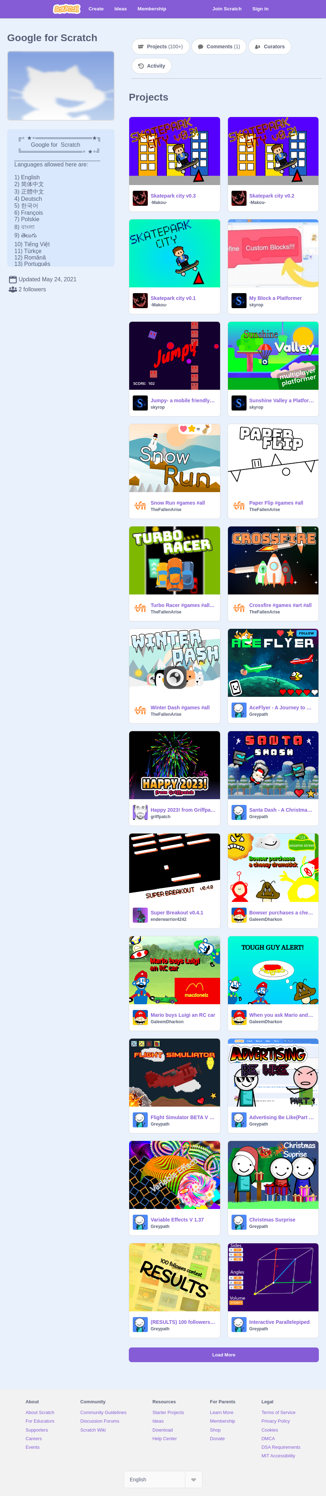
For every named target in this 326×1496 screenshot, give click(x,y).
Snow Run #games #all (178, 503)
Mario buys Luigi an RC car (183, 1015)
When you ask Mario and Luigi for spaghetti (282, 1015)
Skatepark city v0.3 (173, 196)
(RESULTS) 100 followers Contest (183, 1322)
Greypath (258, 714)
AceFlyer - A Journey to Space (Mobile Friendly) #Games (282, 707)
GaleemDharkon (265, 919)
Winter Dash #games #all (180, 707)
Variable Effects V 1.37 (177, 1220)
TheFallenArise (166, 509)
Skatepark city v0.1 (173, 298)
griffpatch (160, 816)
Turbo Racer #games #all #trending (183, 605)
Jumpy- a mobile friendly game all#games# (183, 400)
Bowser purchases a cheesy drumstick (282, 912)
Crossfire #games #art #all (280, 605)
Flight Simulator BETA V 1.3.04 (183, 1117)
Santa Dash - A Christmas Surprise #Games (282, 810)
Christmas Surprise (272, 1220)
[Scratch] (66, 9)
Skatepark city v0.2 (272, 196)
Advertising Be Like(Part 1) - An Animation (282, 1117)
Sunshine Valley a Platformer (282, 400)
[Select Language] (163, 1479)
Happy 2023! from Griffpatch (183, 810)
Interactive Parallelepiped (279, 1322)
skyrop (256, 304)
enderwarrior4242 (168, 919)
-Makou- (159, 202)
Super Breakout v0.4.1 (177, 912)
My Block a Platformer (275, 298)
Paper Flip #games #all (276, 503)
